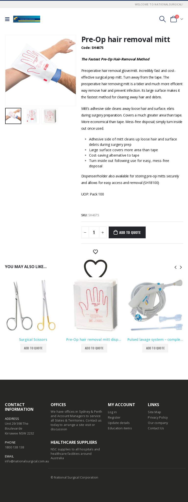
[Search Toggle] (162, 19)
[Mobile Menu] (8, 19)
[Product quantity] (94, 232)
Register (114, 417)
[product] (33, 305)
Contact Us (156, 428)
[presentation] (175, 266)
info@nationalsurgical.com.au (27, 461)
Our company (158, 423)
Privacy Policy (158, 417)
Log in (112, 412)
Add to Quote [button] (33, 348)
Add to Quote (130, 232)
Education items (120, 428)
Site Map (154, 412)
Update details (119, 423)
